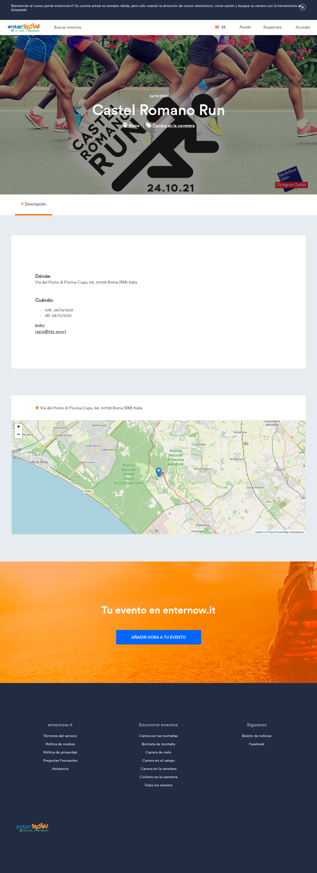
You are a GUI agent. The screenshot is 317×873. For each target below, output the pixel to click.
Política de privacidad (60, 752)
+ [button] (18, 427)
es (220, 27)
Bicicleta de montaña (158, 744)
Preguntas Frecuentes (60, 760)
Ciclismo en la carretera (158, 777)
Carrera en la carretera (174, 125)
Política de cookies (60, 744)
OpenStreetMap (278, 532)
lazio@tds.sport (50, 331)
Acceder (303, 27)
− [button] (18, 434)
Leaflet (259, 532)
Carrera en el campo (158, 760)
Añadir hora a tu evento (158, 637)
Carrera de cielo (158, 752)
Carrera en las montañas (158, 736)
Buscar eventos (67, 27)
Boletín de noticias (256, 736)
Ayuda (245, 27)
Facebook (256, 744)
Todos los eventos (158, 785)
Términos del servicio (60, 736)
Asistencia (60, 769)
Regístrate (272, 27)
